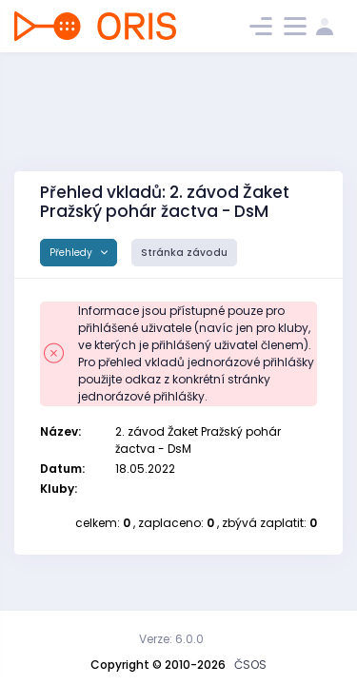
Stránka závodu (184, 252)
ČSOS (250, 664)
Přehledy (72, 252)
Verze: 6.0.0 (171, 639)
